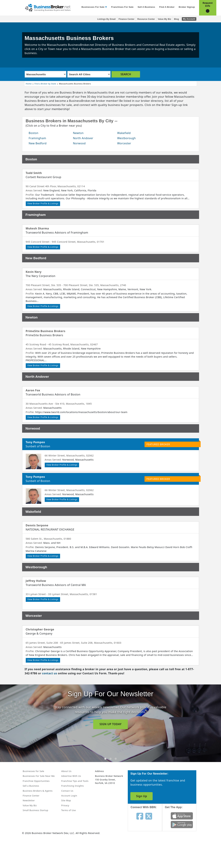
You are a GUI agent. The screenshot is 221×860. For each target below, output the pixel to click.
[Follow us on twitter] (148, 815)
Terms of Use (68, 810)
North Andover (83, 138)
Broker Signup (187, 7)
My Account (189, 19)
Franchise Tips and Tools (74, 780)
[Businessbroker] (47, 7)
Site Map (66, 800)
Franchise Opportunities (36, 780)
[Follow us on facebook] (139, 815)
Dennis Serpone (37, 525)
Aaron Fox (33, 390)
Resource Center (146, 19)
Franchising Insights (72, 785)
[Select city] (88, 74)
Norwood (79, 143)
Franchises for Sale (122, 7)
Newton (78, 133)
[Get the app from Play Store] (182, 824)
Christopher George (40, 629)
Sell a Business (146, 7)
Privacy (65, 805)
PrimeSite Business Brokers (45, 331)
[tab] (105, 759)
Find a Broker (167, 7)
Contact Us (67, 790)
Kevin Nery (34, 272)
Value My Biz (164, 19)
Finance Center (126, 19)
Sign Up (141, 796)
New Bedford (37, 143)
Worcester (124, 143)
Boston (33, 133)
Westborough (126, 138)
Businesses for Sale (92, 7)
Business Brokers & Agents (38, 790)
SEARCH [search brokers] (126, 74)
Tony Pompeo (35, 442)
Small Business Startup (35, 810)
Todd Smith (34, 173)
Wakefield (124, 133)
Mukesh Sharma (37, 228)
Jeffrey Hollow (36, 581)
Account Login (69, 795)
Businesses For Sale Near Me (39, 775)
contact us (49, 673)
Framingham (37, 138)
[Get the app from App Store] (182, 815)
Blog (176, 19)
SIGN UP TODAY (110, 724)
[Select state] (45, 74)
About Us (66, 771)
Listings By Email (106, 19)
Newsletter (29, 800)
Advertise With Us (71, 775)
